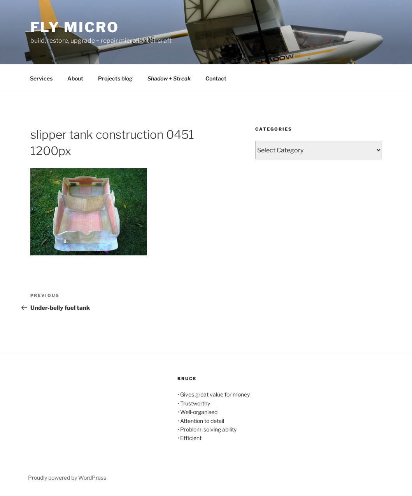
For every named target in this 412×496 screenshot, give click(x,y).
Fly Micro (74, 27)
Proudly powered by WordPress (67, 477)
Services (41, 78)
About (75, 78)
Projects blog (115, 78)
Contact (215, 78)
